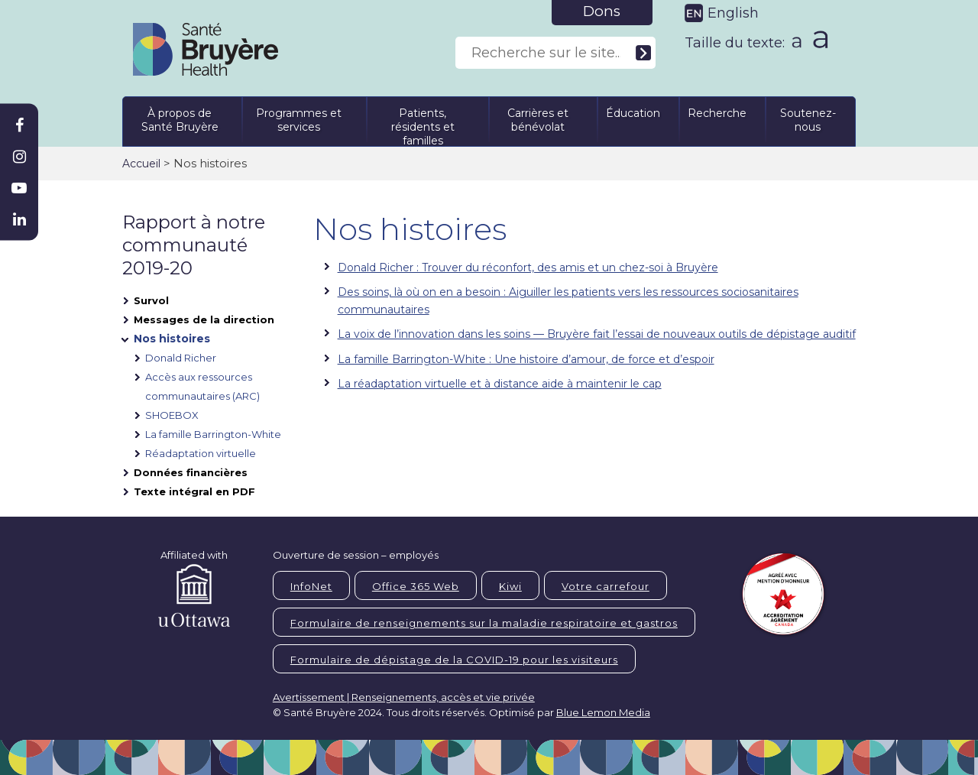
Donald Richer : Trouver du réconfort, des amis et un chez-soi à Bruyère (528, 267)
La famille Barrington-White (213, 434)
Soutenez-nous (808, 120)
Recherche (717, 113)
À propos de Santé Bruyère (180, 120)
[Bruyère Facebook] (19, 125)
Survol (151, 300)
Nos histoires (172, 338)
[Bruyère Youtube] (19, 188)
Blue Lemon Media (603, 712)
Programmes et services (299, 120)
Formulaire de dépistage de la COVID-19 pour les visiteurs (454, 659)
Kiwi (510, 586)
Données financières (191, 472)
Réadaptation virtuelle (200, 453)
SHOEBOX (172, 415)
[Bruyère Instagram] (19, 156)
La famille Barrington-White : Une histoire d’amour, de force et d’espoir (526, 359)
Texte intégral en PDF (194, 491)
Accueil (141, 163)
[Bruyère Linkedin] (19, 219)
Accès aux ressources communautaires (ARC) (202, 386)
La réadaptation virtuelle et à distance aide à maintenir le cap (500, 384)
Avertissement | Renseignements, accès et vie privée (404, 697)
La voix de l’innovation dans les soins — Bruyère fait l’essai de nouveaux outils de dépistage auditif (597, 334)
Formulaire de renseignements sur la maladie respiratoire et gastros (484, 623)
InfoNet (311, 586)
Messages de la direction (204, 319)
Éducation (633, 113)
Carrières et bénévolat (537, 120)
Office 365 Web (415, 586)
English (733, 13)
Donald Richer (180, 358)
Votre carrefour (605, 586)
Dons (601, 11)
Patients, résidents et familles (423, 124)
